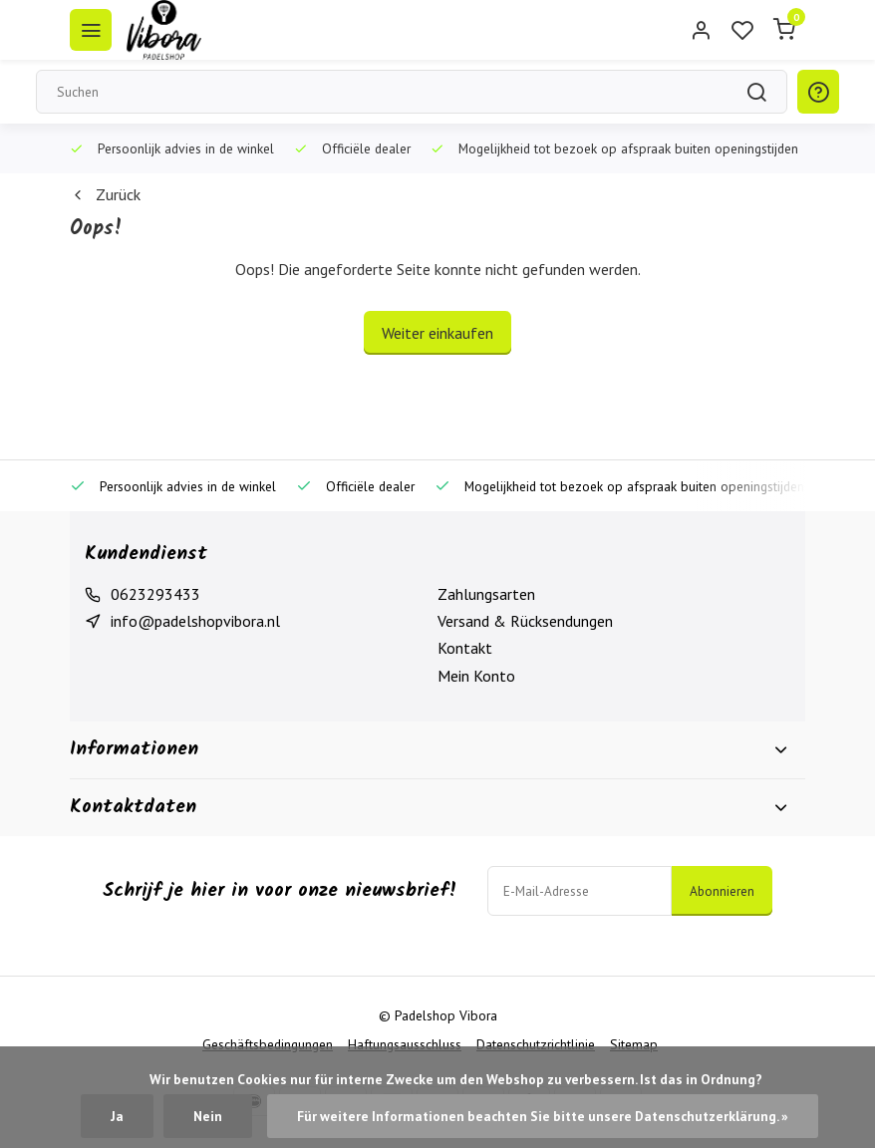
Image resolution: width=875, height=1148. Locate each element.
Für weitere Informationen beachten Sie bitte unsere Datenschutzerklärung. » (542, 1116)
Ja (117, 1116)
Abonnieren (722, 891)
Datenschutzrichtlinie (535, 1044)
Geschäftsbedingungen (267, 1044)
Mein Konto (476, 676)
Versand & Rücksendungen (525, 621)
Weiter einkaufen (437, 333)
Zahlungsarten (486, 594)
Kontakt (465, 648)
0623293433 (155, 594)
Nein (207, 1116)
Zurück (105, 194)
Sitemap (634, 1044)
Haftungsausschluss (404, 1044)
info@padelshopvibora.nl (195, 621)
